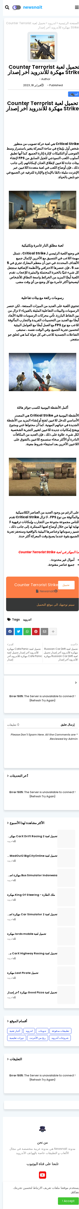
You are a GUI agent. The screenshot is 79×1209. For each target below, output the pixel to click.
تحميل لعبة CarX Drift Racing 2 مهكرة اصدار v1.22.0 (29, 836)
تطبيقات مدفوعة (57, 1031)
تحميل (63, 585)
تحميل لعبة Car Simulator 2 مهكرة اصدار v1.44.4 (29, 914)
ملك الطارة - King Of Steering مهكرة (28, 895)
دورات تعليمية (14, 1038)
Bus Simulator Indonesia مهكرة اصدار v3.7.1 (29, 875)
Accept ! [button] (65, 1201)
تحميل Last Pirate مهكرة (19, 973)
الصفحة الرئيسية (66, 23)
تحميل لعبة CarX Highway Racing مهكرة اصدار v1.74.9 (29, 953)
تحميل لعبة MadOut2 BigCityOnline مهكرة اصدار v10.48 (29, 856)
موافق (72, 1192)
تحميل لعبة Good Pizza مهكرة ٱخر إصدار (29, 992)
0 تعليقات (10, 725)
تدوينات (39, 1031)
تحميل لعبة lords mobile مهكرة (23, 934)
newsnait (29, 7)
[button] (7, 7)
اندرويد (49, 23)
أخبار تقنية (12, 1031)
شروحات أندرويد (57, 1038)
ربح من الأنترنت (35, 1038)
